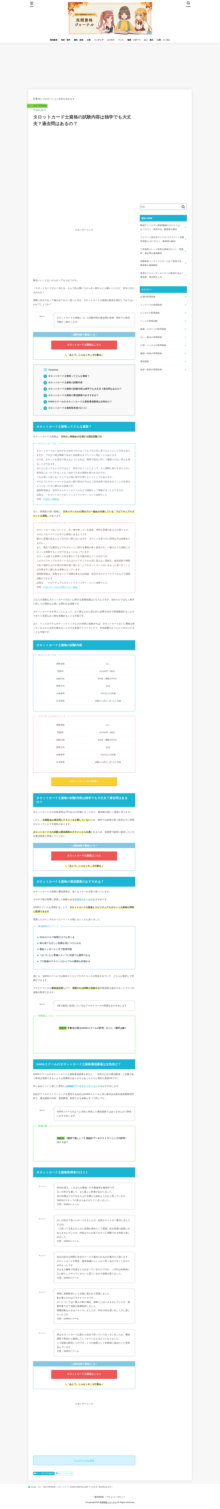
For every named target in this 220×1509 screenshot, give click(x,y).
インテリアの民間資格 (151, 305)
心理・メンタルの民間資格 (153, 345)
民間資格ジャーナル (108, 1502)
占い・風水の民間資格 (37, 106)
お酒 (89, 40)
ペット (121, 40)
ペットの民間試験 (149, 321)
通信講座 (53, 40)
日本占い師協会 (51, 499)
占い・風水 (148, 40)
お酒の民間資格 (147, 297)
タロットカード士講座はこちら (84, 344)
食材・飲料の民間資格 (151, 369)
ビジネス (111, 40)
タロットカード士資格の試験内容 (63, 382)
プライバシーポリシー (116, 1497)
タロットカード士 (65, 1473)
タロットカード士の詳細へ (84, 781)
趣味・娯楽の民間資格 (151, 353)
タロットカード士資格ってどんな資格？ (66, 376)
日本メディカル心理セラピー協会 (60, 587)
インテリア (99, 40)
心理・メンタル (163, 40)
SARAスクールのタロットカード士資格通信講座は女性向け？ (77, 401)
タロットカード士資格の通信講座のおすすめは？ (71, 395)
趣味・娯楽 (78, 40)
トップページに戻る (84, 1460)
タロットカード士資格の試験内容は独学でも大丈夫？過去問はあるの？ (82, 389)
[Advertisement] (110, 66)
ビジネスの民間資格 (150, 313)
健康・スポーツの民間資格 (153, 329)
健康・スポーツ (133, 40)
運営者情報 (99, 1497)
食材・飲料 (65, 40)
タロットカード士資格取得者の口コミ (65, 408)
